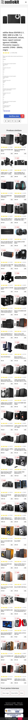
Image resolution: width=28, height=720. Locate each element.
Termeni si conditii (11, 703)
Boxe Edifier (14, 693)
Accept (20, 718)
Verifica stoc (16, 116)
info (12, 153)
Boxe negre (6, 693)
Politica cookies (18, 704)
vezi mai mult (7, 111)
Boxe (21, 693)
